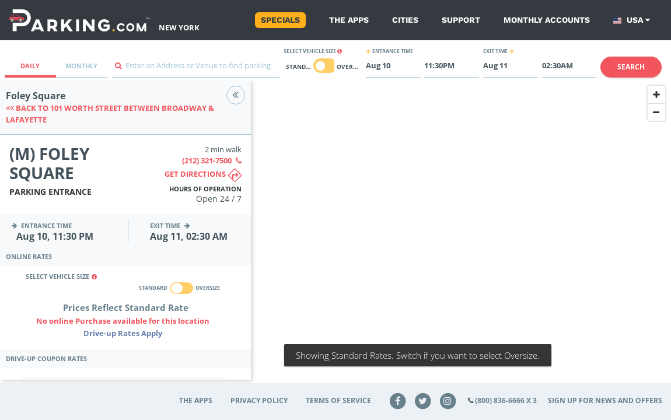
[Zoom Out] (656, 112)
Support (461, 19)
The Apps (349, 19)
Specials (280, 19)
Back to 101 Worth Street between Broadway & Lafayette (110, 113)
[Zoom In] (656, 94)
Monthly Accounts (547, 19)
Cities (405, 19)
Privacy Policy (259, 400)
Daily (30, 65)
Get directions (203, 175)
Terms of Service (338, 400)
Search (631, 67)
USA (631, 20)
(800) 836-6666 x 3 (506, 400)
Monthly (81, 65)
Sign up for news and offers (605, 400)
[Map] (461, 237)
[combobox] (196, 68)
